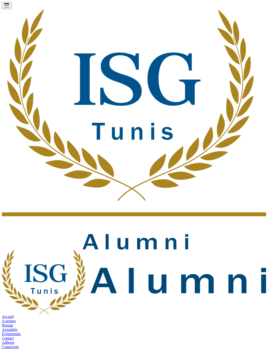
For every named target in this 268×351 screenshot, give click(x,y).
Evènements (11, 334)
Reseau (7, 325)
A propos (9, 321)
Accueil (8, 317)
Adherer (8, 342)
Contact (8, 338)
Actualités (9, 330)
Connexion (10, 347)
